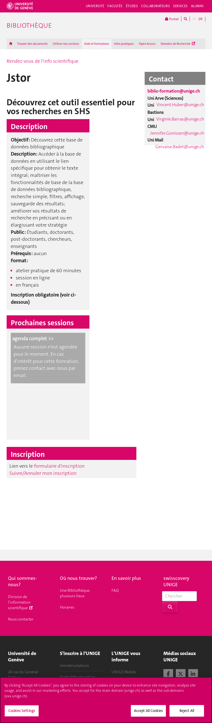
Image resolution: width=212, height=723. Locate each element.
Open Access (147, 44)
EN (200, 19)
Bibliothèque (29, 25)
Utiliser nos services (66, 44)
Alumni (197, 6)
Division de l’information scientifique (20, 602)
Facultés (115, 6)
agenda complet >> (33, 338)
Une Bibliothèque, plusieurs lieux (75, 593)
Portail (172, 19)
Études (132, 6)
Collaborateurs (155, 6)
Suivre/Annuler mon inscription (42, 473)
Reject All (186, 714)
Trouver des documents (32, 44)
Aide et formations (96, 44)
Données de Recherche (178, 44)
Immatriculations (74, 665)
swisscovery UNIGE (176, 581)
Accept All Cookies (148, 714)
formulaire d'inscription (59, 466)
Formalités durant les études (78, 679)
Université (95, 6)
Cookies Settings (21, 714)
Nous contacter (20, 619)
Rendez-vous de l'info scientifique (42, 61)
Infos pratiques (124, 44)
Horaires (67, 607)
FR (194, 19)
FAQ (115, 590)
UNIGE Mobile (124, 671)
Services (180, 6)
